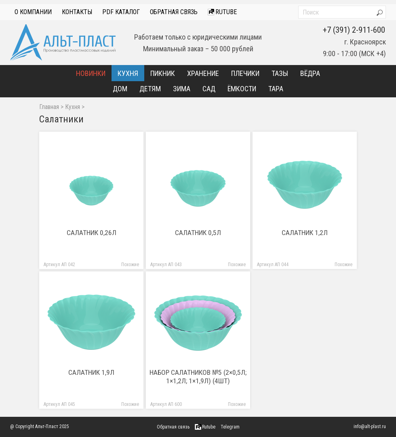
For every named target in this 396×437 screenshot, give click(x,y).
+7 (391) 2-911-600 (354, 30)
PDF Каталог (121, 12)
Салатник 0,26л (91, 233)
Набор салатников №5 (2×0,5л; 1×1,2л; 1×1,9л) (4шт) (198, 376)
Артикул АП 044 (273, 265)
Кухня (128, 73)
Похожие (130, 265)
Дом (120, 88)
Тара (275, 88)
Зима (181, 88)
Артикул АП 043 (166, 265)
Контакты (77, 12)
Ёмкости (241, 88)
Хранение (203, 73)
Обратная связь (174, 12)
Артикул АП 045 (59, 404)
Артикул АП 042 (59, 265)
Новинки (90, 73)
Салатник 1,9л (91, 372)
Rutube (222, 12)
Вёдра (310, 73)
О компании (33, 12)
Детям (150, 88)
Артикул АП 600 (166, 404)
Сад (208, 88)
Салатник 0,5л (198, 233)
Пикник (162, 73)
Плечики (245, 73)
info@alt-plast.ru (370, 426)
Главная (49, 107)
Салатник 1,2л (305, 233)
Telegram (230, 427)
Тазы (280, 73)
